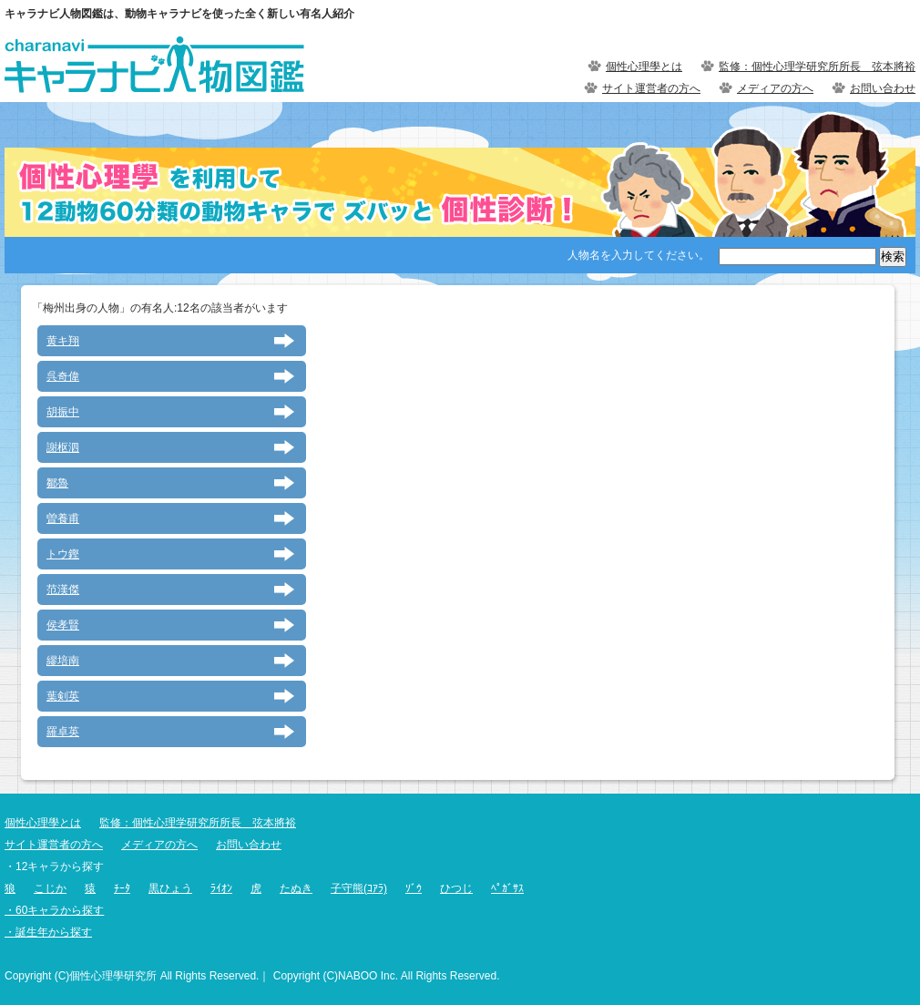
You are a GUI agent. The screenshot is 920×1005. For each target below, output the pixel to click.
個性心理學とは (644, 66)
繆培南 (62, 660)
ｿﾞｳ (413, 888)
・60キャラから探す (54, 910)
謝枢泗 (62, 447)
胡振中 (62, 411)
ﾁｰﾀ (122, 888)
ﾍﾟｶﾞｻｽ (507, 888)
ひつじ (456, 888)
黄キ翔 (62, 340)
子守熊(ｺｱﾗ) (359, 888)
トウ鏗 (62, 554)
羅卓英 (62, 731)
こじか (50, 888)
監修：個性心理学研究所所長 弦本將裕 (817, 66)
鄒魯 (57, 483)
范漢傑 (62, 589)
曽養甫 (62, 518)
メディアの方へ (775, 88)
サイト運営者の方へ (651, 88)
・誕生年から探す (48, 932)
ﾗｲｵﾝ (221, 888)
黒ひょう (170, 888)
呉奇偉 (62, 376)
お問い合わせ (882, 88)
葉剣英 (62, 696)
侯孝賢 (62, 625)
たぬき (296, 888)
